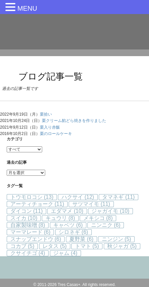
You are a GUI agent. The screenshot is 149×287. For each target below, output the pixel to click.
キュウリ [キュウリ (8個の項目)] (60, 218)
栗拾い (46, 114)
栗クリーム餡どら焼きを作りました (74, 120)
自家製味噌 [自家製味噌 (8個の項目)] (27, 225)
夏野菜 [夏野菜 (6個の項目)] (81, 239)
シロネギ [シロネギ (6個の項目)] (73, 232)
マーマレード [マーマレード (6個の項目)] (30, 232)
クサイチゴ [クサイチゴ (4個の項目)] (27, 253)
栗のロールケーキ (56, 133)
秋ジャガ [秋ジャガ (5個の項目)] (122, 246)
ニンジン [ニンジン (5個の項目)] (116, 239)
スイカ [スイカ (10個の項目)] (24, 218)
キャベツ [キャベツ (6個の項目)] (68, 225)
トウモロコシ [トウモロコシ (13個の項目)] (32, 197)
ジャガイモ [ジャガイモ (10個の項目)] (110, 211)
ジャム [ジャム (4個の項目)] (65, 253)
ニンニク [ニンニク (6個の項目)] (106, 225)
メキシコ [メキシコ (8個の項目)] (98, 218)
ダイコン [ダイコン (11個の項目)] (26, 211)
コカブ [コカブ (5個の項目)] (22, 246)
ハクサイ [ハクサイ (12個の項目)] (78, 197)
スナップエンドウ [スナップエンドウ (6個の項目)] (35, 239)
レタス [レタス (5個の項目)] (55, 246)
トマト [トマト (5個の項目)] (87, 246)
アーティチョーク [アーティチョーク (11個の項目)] (37, 204)
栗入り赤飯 (50, 127)
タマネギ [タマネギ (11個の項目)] (118, 197)
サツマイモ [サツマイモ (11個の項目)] (91, 204)
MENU (27, 8)
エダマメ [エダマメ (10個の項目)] (67, 211)
